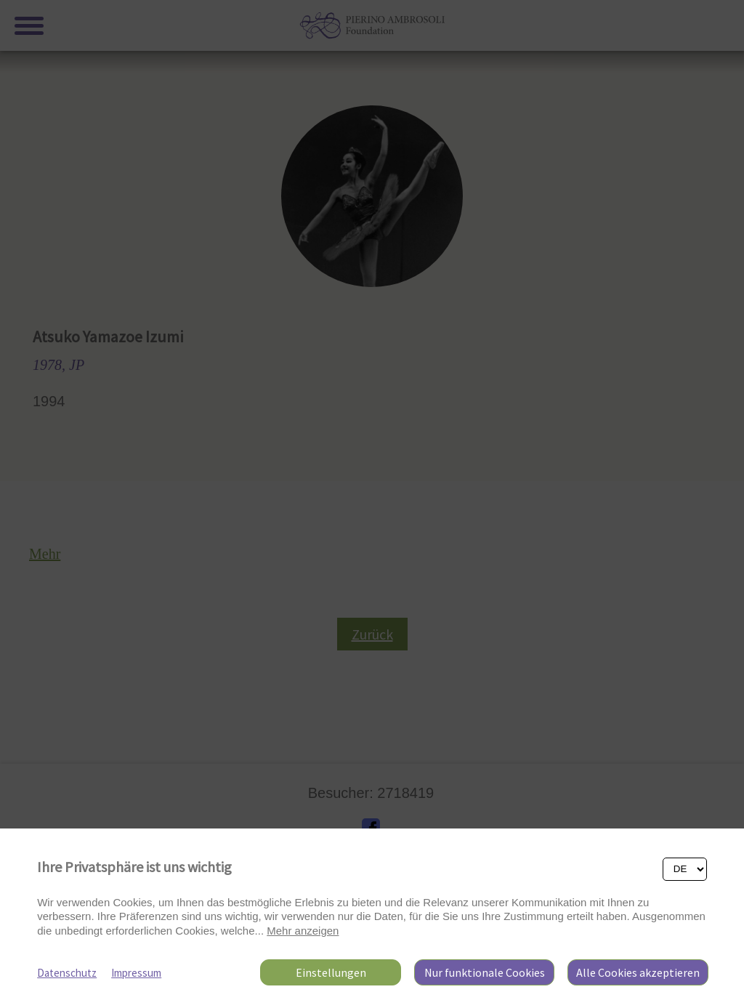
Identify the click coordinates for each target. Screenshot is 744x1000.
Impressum (136, 973)
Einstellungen (331, 972)
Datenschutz (67, 973)
